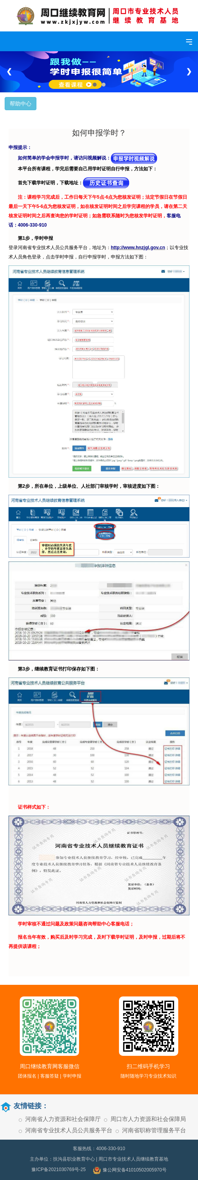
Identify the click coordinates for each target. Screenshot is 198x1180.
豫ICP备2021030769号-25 (58, 1169)
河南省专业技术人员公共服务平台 (68, 1130)
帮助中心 (20, 103)
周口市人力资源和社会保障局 (148, 1119)
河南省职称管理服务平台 (154, 1130)
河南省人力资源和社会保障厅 (63, 1119)
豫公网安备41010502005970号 (130, 1170)
